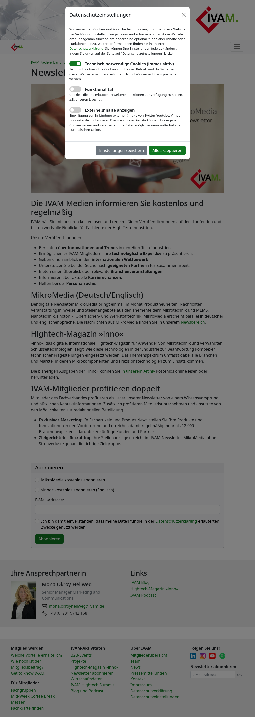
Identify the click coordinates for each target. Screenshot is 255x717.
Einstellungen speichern (121, 150)
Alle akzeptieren (167, 150)
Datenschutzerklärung (86, 48)
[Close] (184, 15)
